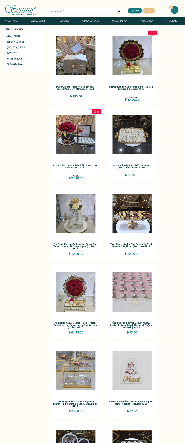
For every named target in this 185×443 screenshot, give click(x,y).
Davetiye (64, 20)
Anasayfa (68, 391)
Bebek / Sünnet (39, 20)
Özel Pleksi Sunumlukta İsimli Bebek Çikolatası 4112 (115, 278)
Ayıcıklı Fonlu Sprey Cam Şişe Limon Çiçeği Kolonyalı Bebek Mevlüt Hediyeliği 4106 (159, 346)
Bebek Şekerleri (12, 395)
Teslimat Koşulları (43, 391)
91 (136, 369)
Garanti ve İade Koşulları (46, 402)
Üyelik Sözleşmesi (43, 395)
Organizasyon (120, 20)
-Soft (76, 439)
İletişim (67, 412)
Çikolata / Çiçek (90, 20)
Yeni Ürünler (70, 398)
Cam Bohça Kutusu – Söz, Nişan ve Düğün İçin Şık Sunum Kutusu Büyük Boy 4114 (159, 211)
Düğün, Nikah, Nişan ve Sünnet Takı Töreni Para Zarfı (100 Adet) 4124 (70, 77)
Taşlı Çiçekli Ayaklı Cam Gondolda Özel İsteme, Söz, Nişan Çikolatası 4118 (159, 144)
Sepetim (68, 408)
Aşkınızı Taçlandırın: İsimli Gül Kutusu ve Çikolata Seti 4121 (159, 76)
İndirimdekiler (70, 402)
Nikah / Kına (11, 20)
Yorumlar (68, 395)
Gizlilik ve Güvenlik (43, 405)
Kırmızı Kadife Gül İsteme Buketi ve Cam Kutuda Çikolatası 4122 (114, 77)
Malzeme (172, 20)
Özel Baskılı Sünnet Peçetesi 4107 (114, 345)
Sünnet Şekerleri (12, 405)
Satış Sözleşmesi (42, 398)
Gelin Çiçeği (10, 402)
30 (126, 369)
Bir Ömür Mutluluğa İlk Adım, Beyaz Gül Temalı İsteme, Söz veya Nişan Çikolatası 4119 (114, 144)
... (103, 369)
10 (117, 369)
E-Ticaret (83, 439)
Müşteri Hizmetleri (73, 405)
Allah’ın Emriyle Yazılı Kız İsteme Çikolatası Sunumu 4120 (70, 144)
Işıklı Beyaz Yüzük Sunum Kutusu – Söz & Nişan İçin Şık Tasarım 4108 (70, 346)
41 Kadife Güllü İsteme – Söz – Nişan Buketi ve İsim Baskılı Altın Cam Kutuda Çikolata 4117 (70, 211)
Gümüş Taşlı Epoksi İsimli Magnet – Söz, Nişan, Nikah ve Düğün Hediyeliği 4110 (159, 279)
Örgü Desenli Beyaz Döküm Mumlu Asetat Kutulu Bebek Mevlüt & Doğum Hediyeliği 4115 (115, 211)
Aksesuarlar (147, 20)
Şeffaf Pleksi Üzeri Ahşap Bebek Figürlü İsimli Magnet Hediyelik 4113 (70, 279)
